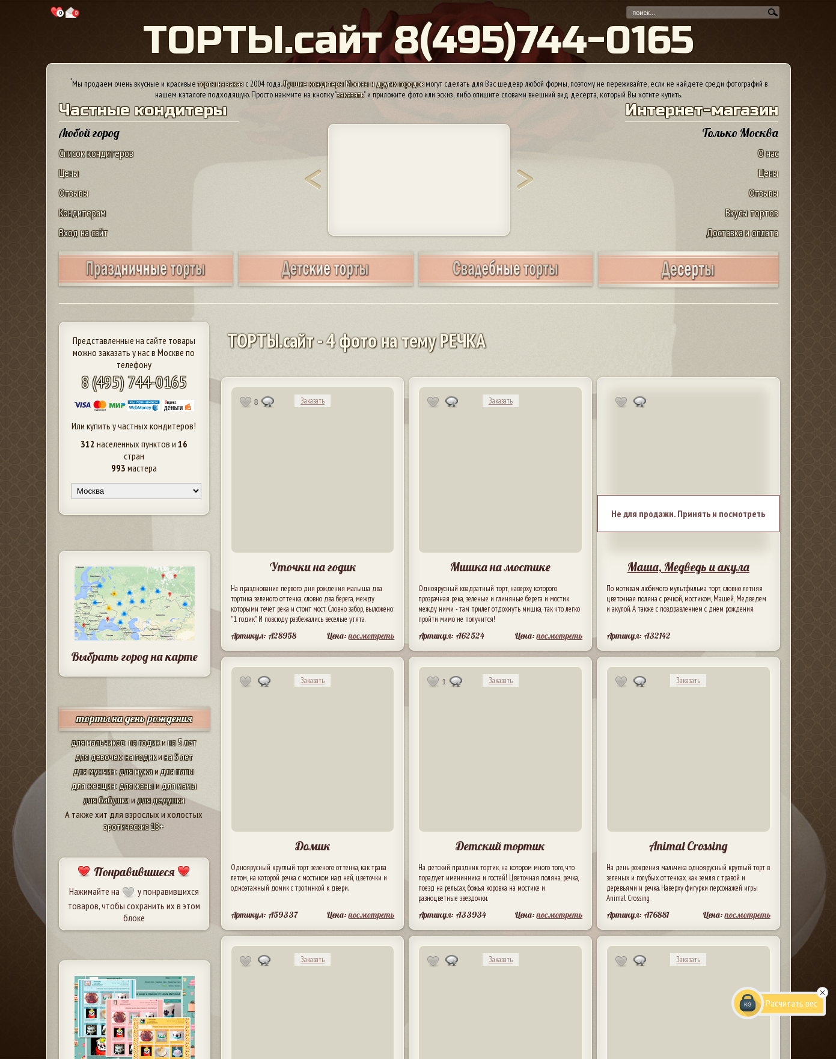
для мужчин (94, 771)
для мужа (136, 771)
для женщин (93, 785)
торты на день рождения (134, 718)
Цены (69, 173)
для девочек (98, 757)
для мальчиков (98, 742)
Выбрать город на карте (134, 656)
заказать (350, 94)
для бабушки (106, 800)
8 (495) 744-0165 (134, 381)
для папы (177, 771)
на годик (144, 742)
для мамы (179, 785)
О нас (768, 153)
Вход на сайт (83, 232)
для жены (136, 785)
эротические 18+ (134, 826)
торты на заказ (220, 83)
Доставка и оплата (742, 232)
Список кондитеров (96, 153)
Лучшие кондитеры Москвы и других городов (353, 83)
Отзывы (73, 193)
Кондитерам (82, 212)
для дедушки (161, 800)
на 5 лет (182, 742)
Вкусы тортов (751, 212)
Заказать (313, 401)
